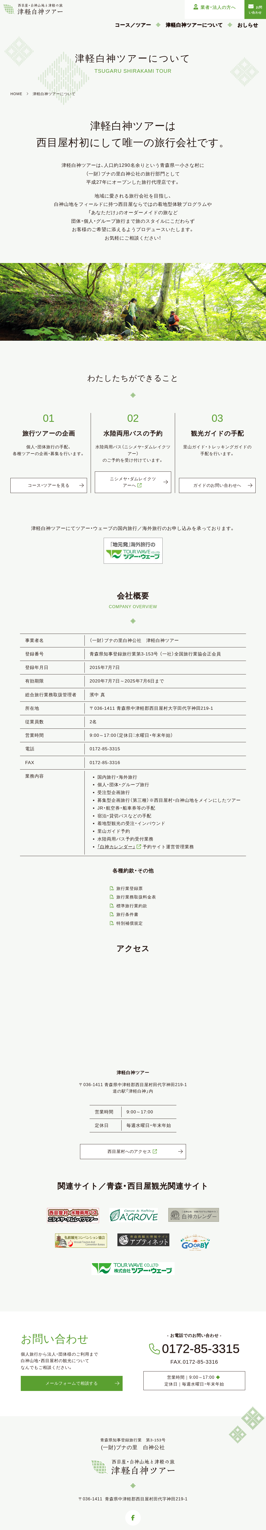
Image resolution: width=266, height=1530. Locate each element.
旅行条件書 (127, 915)
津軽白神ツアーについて (194, 24)
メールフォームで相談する (72, 1389)
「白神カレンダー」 (120, 847)
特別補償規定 (129, 924)
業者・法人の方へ (185, 7)
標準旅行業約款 (131, 906)
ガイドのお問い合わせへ (217, 483)
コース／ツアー (133, 24)
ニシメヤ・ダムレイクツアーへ (133, 483)
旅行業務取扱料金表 (136, 898)
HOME (16, 94)
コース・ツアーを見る (48, 486)
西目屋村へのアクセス (133, 1156)
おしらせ (247, 24)
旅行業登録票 (129, 889)
